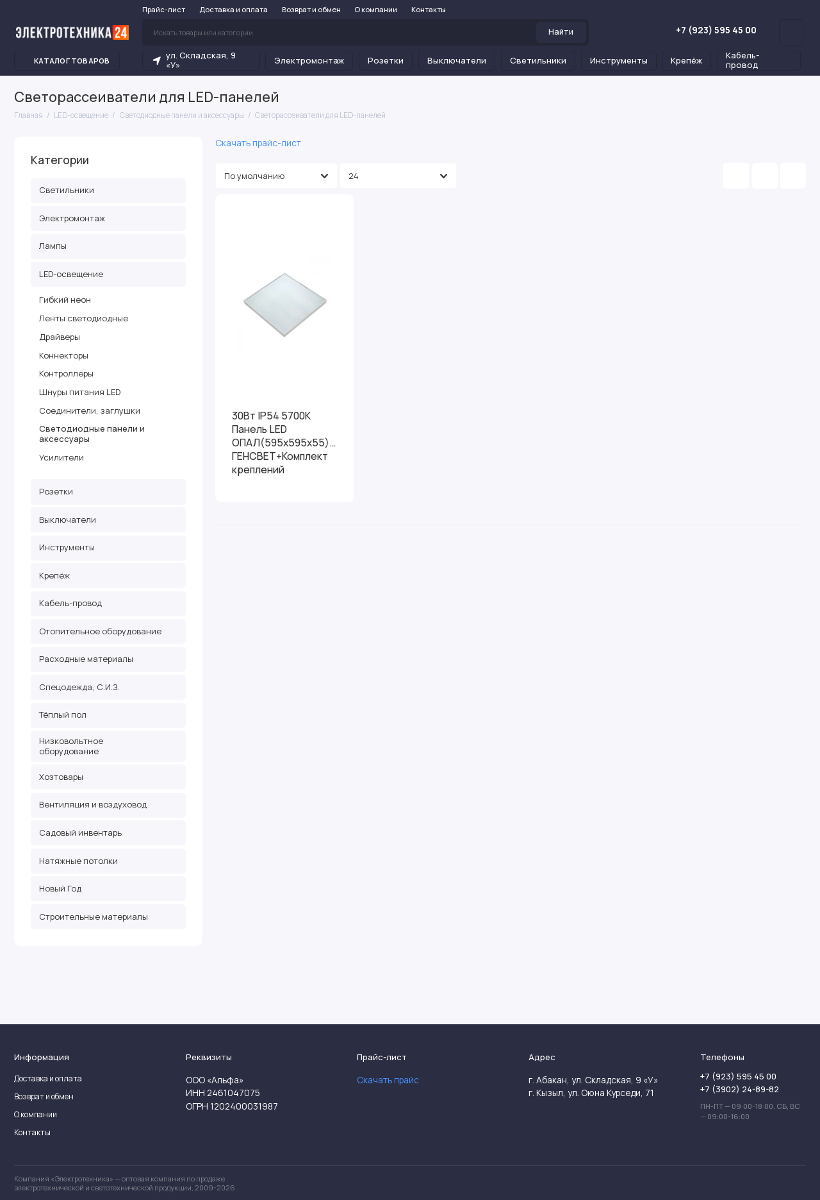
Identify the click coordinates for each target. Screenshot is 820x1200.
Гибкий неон (65, 299)
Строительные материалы (93, 916)
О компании (375, 9)
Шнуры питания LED (79, 392)
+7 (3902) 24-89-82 (739, 1089)
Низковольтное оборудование (71, 746)
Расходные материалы (86, 658)
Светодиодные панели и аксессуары (92, 433)
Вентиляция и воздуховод (93, 804)
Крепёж (686, 60)
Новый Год (60, 888)
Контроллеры (66, 373)
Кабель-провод (742, 60)
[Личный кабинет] (791, 32)
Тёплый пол (62, 714)
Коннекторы (63, 355)
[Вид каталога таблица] (793, 176)
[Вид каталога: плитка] (736, 176)
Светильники (538, 60)
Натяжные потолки (78, 860)
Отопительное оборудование (100, 631)
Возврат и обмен (311, 9)
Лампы (53, 245)
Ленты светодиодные (83, 318)
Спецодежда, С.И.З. (79, 687)
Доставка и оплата (233, 9)
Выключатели (456, 60)
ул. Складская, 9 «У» (193, 60)
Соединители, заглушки (89, 410)
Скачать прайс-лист (258, 143)
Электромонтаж (309, 60)
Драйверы (59, 336)
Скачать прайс (388, 1080)
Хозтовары (61, 776)
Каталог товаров (67, 60)
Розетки (386, 60)
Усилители (61, 457)
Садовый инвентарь (80, 832)
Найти (560, 31)
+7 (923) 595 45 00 (708, 30)
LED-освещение (108, 274)
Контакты (428, 9)
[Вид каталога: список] (765, 176)
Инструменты (619, 60)
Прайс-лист (163, 9)
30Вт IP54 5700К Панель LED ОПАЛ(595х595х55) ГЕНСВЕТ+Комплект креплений (280, 443)
